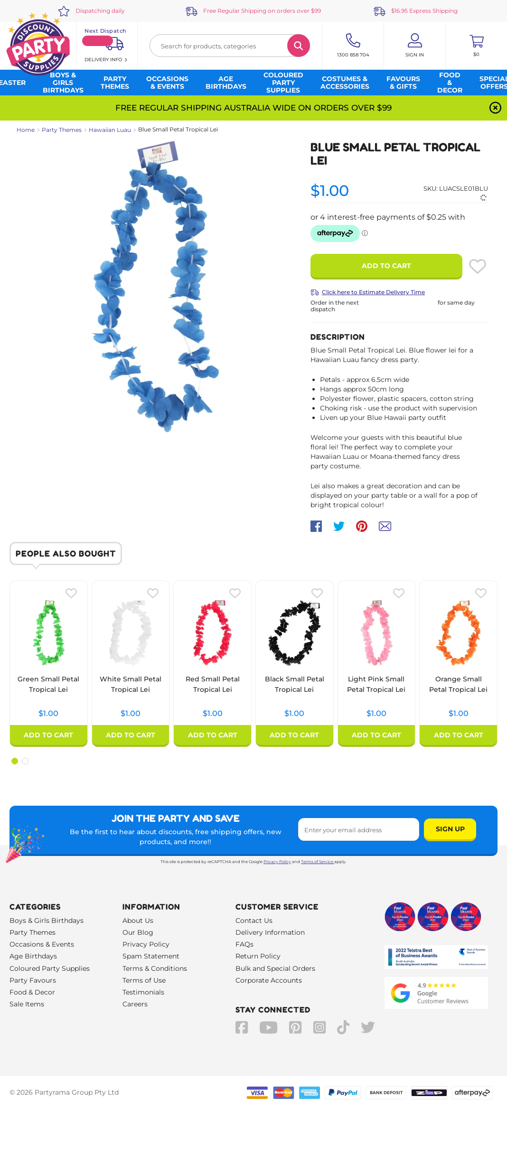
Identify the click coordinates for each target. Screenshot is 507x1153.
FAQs (244, 944)
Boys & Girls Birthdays (46, 920)
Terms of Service (317, 861)
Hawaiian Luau (110, 129)
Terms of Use (144, 980)
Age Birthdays (33, 956)
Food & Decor (32, 992)
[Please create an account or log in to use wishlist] (477, 266)
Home (26, 129)
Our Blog (137, 932)
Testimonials (143, 992)
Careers (135, 1004)
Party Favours (32, 980)
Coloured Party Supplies (49, 968)
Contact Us (253, 920)
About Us (137, 920)
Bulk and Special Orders (275, 968)
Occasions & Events (41, 944)
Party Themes (62, 129)
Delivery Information (270, 932)
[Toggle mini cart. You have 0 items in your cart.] (476, 45)
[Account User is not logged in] (414, 45)
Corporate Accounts (268, 980)
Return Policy (258, 956)
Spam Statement (150, 956)
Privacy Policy (277, 861)
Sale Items (26, 1004)
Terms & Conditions (154, 968)
